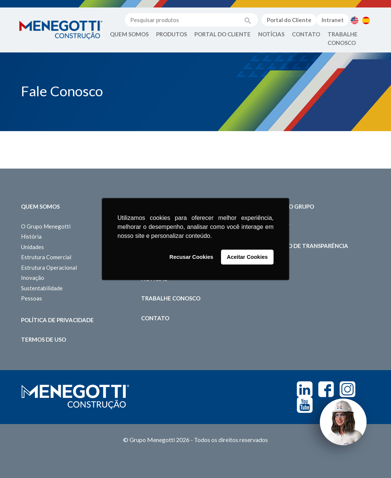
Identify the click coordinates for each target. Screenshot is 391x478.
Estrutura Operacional (49, 267)
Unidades (32, 246)
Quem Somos (129, 34)
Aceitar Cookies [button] (247, 257)
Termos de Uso (43, 339)
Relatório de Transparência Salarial (304, 250)
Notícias (271, 34)
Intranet (333, 19)
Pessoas (31, 298)
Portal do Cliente (289, 19)
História (31, 236)
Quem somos (40, 206)
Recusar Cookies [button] (192, 257)
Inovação (32, 277)
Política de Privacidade (57, 320)
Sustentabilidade (42, 288)
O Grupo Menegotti (46, 226)
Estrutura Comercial (46, 257)
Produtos (171, 34)
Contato (306, 34)
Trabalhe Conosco (343, 38)
